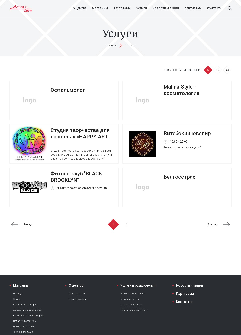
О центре (79, 8)
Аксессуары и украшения (27, 310)
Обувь (16, 299)
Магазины (100, 8)
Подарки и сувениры (24, 321)
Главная (111, 45)
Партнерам (193, 8)
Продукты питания (23, 326)
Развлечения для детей (133, 310)
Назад (27, 224)
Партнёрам (185, 294)
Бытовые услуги (129, 299)
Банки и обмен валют (132, 293)
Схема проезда (77, 299)
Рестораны (122, 8)
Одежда (17, 293)
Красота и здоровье (131, 304)
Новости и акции (166, 8)
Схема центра (77, 293)
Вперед (212, 224)
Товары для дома (23, 331)
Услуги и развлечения (138, 285)
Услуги (141, 8)
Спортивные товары (25, 304)
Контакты (214, 8)
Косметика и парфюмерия (28, 315)
